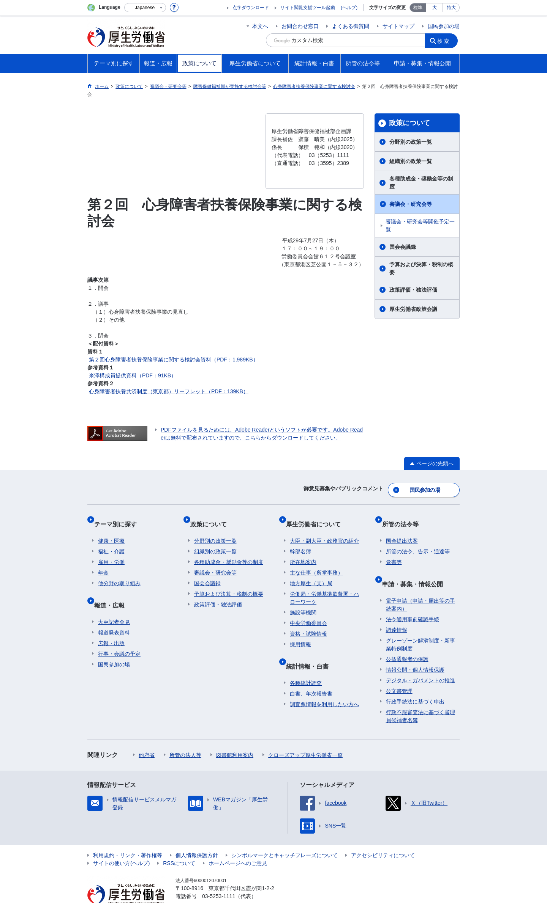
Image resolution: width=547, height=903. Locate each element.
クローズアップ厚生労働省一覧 (305, 735)
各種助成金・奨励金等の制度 (421, 183)
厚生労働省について (317, 517)
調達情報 (396, 610)
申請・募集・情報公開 (416, 568)
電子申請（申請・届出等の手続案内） (420, 585)
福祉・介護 (111, 540)
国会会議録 (402, 247)
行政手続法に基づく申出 (415, 682)
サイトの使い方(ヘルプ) (121, 843)
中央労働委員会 (308, 612)
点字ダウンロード (250, 7)
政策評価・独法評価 (413, 290)
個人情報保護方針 (196, 835)
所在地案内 (303, 551)
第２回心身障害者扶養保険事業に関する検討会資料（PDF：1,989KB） (173, 359)
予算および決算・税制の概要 (421, 268)
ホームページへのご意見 (238, 843)
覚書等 (394, 551)
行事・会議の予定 (119, 634)
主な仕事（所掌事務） (316, 561)
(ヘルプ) (349, 7)
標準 (417, 7)
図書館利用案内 (234, 735)
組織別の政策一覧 (410, 161)
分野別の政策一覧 (410, 142)
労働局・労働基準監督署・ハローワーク (324, 586)
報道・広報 (113, 589)
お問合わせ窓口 (300, 26)
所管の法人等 (185, 735)
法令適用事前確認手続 (412, 600)
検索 (445, 40)
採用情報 (300, 633)
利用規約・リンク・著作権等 (127, 835)
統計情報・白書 (311, 650)
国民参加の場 (444, 26)
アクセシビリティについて (383, 835)
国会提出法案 (402, 529)
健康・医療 (111, 529)
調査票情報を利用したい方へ (324, 685)
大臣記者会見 (114, 602)
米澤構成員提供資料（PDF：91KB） (132, 375)
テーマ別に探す (119, 517)
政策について (409, 123)
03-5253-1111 (218, 876)
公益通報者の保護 (407, 639)
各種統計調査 (306, 663)
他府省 (147, 735)
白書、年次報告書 (311, 674)
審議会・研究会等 (410, 204)
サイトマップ (398, 26)
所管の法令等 (404, 517)
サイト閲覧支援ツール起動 (307, 7)
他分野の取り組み (119, 572)
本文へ (260, 26)
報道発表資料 (114, 613)
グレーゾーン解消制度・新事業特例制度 (420, 625)
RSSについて (179, 843)
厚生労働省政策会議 (413, 309)
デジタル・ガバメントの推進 (420, 661)
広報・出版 (111, 623)
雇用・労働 (111, 551)
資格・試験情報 (308, 622)
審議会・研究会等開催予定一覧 (420, 225)
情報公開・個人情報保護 (415, 650)
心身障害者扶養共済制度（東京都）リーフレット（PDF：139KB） (168, 391)
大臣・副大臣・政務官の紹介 (324, 529)
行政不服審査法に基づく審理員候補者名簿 (420, 696)
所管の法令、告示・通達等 (418, 540)
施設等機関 (303, 601)
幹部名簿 (300, 540)
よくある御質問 (350, 26)
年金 (103, 561)
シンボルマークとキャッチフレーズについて (284, 835)
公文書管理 (399, 671)
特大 (451, 7)
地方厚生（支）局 (311, 572)
